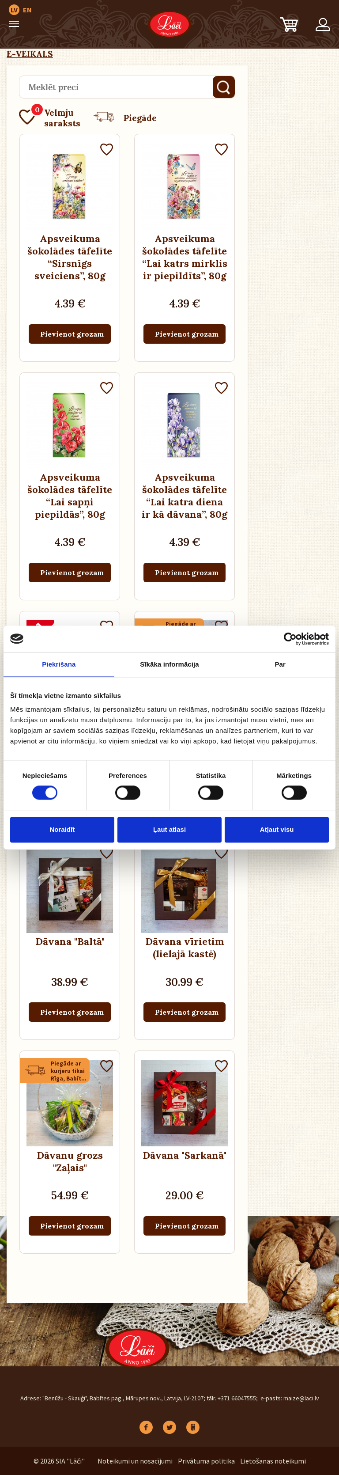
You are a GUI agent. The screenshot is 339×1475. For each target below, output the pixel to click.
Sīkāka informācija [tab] (169, 664)
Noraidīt (62, 829)
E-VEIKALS (30, 54)
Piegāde (125, 118)
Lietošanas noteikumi (273, 1460)
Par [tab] (280, 664)
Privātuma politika (206, 1460)
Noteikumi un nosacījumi (135, 1460)
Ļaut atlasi (169, 829)
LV (14, 9)
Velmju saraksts (49, 118)
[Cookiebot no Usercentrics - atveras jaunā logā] (290, 638)
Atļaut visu (277, 829)
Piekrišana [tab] (58, 664)
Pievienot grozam (72, 334)
